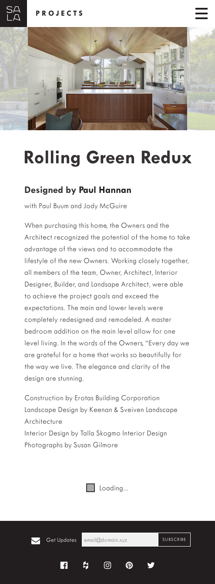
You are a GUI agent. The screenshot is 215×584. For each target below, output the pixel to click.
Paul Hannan (105, 190)
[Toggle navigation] (201, 13)
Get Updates (61, 540)
